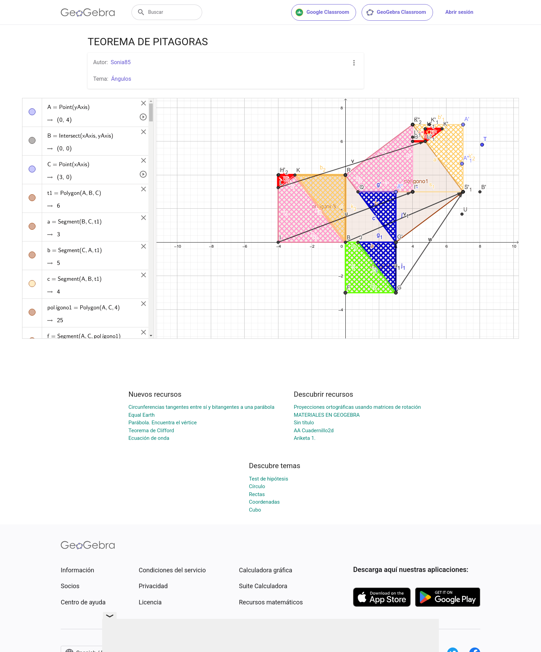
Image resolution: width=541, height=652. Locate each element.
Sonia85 (121, 62)
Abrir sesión (459, 12)
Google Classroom (322, 12)
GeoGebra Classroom (396, 12)
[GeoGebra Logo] (88, 12)
